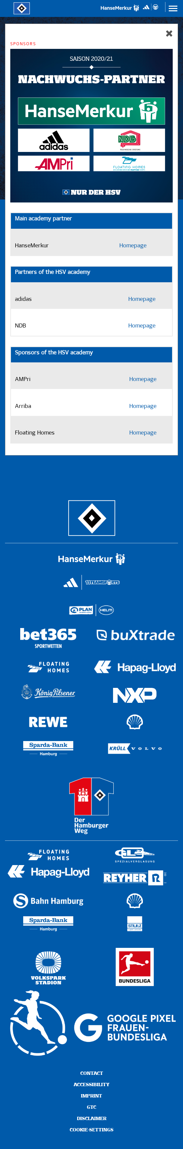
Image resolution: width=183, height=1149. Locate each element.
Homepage (133, 246)
